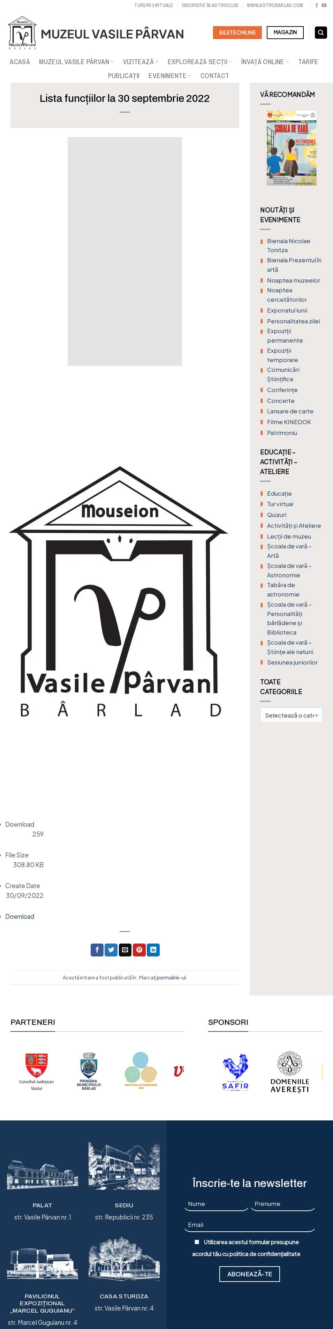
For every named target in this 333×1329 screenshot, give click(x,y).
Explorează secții (200, 61)
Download (19, 916)
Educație (279, 493)
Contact (214, 75)
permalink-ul (171, 977)
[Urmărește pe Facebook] (317, 5)
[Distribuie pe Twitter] (111, 950)
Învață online (265, 61)
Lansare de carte (290, 411)
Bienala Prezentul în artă (294, 264)
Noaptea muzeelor (293, 280)
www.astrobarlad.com (275, 5)
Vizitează (141, 61)
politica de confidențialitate (264, 1254)
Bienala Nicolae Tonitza (288, 245)
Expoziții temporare (282, 355)
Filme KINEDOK (289, 422)
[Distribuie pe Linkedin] (153, 950)
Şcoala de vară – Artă (289, 550)
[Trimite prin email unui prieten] (125, 950)
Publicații (123, 75)
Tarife (308, 61)
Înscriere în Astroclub (210, 5)
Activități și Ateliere (294, 525)
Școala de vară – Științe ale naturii (290, 647)
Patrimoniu (282, 432)
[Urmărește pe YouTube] (324, 5)
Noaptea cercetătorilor (287, 294)
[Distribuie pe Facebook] (97, 950)
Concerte (281, 400)
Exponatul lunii (287, 310)
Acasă (20, 61)
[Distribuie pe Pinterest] (139, 950)
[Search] (321, 33)
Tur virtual (280, 504)
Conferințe (282, 389)
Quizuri (276, 514)
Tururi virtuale (153, 5)
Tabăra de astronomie (283, 589)
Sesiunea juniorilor (292, 662)
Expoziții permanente (285, 335)
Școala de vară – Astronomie (289, 570)
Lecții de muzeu (289, 536)
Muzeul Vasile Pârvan (76, 61)
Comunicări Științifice (283, 374)
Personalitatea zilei (293, 321)
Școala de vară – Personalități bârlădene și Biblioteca (289, 618)
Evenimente (170, 75)
